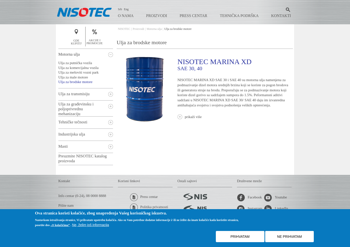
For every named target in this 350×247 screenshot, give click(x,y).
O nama (125, 16)
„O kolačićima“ (60, 225)
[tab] (85, 55)
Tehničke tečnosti (72, 122)
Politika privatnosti (149, 207)
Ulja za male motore (73, 77)
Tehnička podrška (239, 16)
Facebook (249, 198)
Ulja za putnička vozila (75, 63)
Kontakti (281, 16)
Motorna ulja (154, 29)
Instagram (249, 209)
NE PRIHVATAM (289, 236)
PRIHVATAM (240, 236)
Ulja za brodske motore (75, 82)
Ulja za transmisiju (73, 94)
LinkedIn (276, 209)
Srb (120, 9)
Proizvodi (156, 16)
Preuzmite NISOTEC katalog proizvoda (82, 158)
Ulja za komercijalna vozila (78, 68)
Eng (126, 9)
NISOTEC (124, 29)
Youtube (275, 198)
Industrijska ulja (71, 134)
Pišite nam (66, 205)
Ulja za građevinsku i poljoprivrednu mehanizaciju (76, 109)
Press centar (193, 16)
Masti (63, 146)
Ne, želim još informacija (90, 225)
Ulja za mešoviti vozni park (78, 72)
